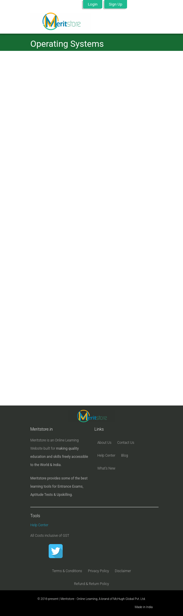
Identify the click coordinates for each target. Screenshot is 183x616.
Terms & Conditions (67, 571)
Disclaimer (123, 571)
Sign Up (115, 4)
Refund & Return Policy (91, 584)
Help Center (106, 455)
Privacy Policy (98, 571)
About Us (104, 443)
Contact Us (125, 443)
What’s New (106, 468)
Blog (124, 455)
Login (92, 4)
